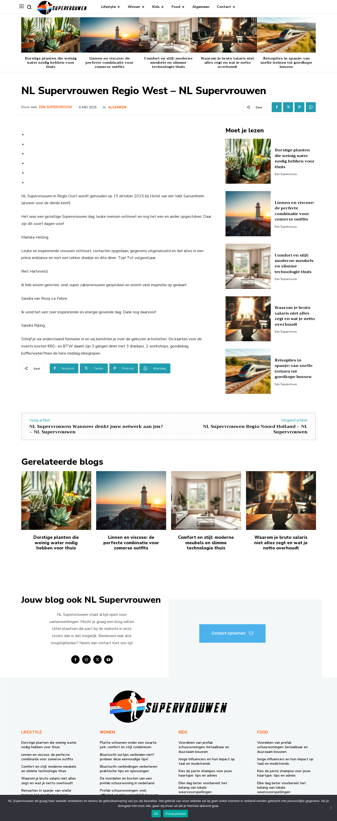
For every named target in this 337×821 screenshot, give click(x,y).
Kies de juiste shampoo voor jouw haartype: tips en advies (205, 773)
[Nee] (330, 807)
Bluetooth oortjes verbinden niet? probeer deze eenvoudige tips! (127, 756)
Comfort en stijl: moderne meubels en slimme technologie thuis (168, 62)
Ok (156, 814)
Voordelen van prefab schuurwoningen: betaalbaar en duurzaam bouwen (204, 747)
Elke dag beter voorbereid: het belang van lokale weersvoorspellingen (203, 787)
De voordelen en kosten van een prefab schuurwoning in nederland (127, 780)
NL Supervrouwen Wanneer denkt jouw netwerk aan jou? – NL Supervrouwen (96, 429)
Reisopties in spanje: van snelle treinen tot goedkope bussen (286, 62)
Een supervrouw (55, 107)
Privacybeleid (176, 814)
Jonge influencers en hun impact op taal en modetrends (207, 761)
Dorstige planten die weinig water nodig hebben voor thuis (51, 62)
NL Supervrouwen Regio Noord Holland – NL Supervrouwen (255, 429)
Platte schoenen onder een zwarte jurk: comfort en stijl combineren (128, 744)
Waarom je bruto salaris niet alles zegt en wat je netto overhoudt (227, 62)
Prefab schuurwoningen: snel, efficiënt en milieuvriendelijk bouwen (129, 792)
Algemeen (118, 107)
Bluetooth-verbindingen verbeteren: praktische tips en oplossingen (129, 768)
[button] (29, 7)
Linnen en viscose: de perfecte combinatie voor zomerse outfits (110, 62)
